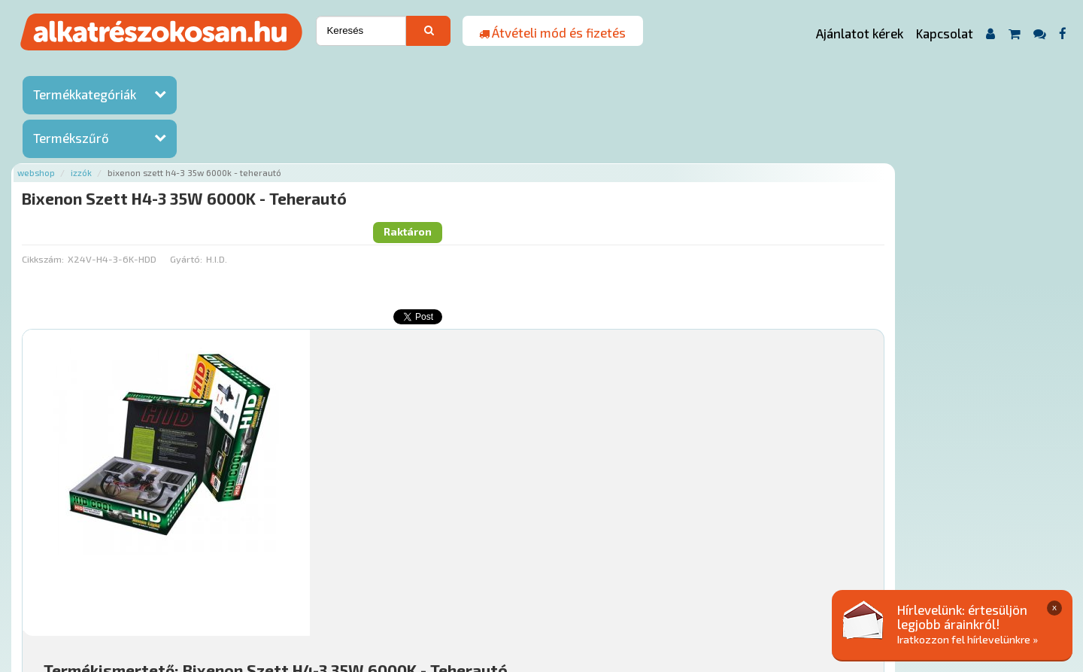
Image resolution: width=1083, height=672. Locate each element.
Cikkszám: (220, 132)
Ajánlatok (226, 580)
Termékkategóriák (84, 94)
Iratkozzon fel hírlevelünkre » (967, 639)
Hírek (320, 580)
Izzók (257, 69)
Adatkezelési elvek (757, 580)
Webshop (213, 69)
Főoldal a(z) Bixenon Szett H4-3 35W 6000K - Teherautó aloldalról (355, 533)
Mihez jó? (538, 448)
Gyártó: (363, 132)
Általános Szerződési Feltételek (619, 580)
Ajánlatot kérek (859, 33)
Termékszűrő (71, 137)
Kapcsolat (944, 33)
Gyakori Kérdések (487, 580)
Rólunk (278, 580)
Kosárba (966, 490)
